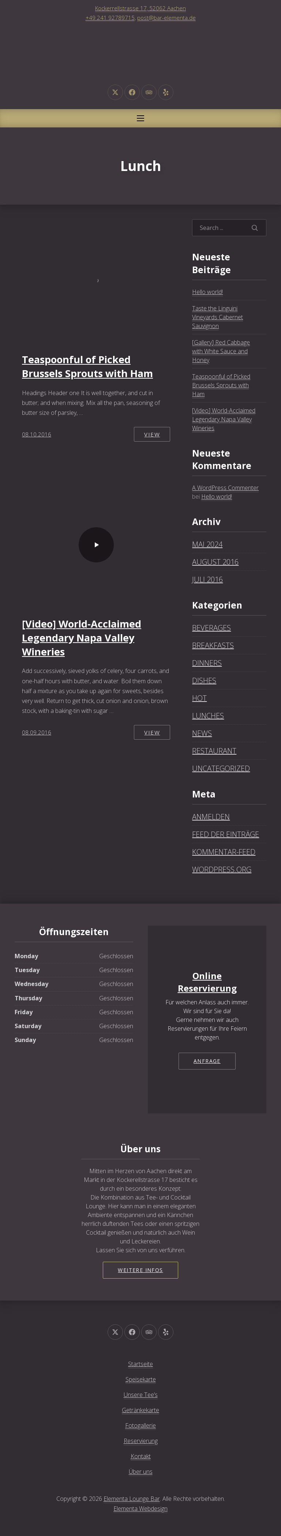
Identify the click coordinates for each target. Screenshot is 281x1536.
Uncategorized (221, 768)
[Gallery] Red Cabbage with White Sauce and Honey (221, 351)
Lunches (208, 716)
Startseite (140, 1364)
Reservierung (141, 1441)
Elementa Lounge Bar (132, 1499)
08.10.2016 (36, 434)
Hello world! (207, 292)
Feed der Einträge (225, 834)
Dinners (207, 663)
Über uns (141, 1472)
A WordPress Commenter (225, 488)
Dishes (204, 680)
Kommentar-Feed (223, 852)
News (202, 733)
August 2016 (215, 562)
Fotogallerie (140, 1425)
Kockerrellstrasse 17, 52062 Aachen (140, 8)
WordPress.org (221, 869)
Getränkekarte (140, 1410)
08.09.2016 (36, 732)
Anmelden (211, 817)
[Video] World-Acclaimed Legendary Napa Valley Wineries (81, 637)
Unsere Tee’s (141, 1395)
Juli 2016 (207, 579)
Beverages (211, 628)
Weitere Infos (140, 1270)
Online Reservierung (207, 982)
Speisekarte (140, 1379)
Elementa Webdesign (140, 1509)
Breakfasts (213, 645)
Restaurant (214, 751)
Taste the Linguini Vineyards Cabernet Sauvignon (217, 317)
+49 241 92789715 (110, 17)
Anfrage (207, 1060)
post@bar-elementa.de (166, 17)
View (152, 434)
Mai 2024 (207, 544)
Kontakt (141, 1456)
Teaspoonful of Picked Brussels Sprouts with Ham (87, 366)
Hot (199, 698)
